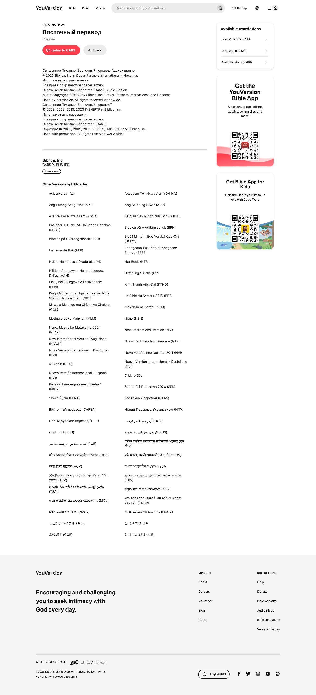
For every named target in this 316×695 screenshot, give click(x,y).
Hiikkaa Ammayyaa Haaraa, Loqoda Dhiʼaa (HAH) (76, 272)
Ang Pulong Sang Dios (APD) (71, 205)
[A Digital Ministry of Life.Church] (158, 660)
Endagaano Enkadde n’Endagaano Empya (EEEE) (151, 250)
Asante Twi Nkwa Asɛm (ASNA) (73, 216)
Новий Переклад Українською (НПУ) (154, 409)
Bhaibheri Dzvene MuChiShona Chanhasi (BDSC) (80, 227)
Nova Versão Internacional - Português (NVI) (79, 352)
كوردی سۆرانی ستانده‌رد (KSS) (146, 432)
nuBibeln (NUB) (60, 364)
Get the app (239, 8)
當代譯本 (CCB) (60, 535)
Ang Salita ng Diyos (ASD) (145, 205)
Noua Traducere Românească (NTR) (152, 341)
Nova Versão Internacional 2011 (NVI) (153, 353)
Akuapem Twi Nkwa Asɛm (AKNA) (151, 193)
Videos (100, 8)
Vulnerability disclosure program (56, 676)
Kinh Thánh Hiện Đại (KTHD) (146, 284)
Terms (102, 671)
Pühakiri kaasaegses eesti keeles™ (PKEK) (75, 386)
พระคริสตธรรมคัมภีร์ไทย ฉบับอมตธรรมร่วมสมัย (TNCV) (153, 500)
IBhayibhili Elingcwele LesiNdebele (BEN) (75, 284)
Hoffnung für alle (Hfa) (142, 273)
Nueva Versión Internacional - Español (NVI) (78, 375)
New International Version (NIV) (149, 330)
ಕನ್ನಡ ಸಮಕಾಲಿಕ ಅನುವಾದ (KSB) (147, 489)
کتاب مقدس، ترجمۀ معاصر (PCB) (72, 444)
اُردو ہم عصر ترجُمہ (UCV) (144, 421)
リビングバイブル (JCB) (67, 523)
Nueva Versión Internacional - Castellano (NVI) (156, 363)
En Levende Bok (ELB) (66, 250)
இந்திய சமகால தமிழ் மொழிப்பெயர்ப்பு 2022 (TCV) (78, 477)
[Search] (163, 8)
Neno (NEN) (134, 318)
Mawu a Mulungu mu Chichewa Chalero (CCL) (79, 307)
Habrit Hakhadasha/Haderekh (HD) (76, 262)
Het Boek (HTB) (137, 262)
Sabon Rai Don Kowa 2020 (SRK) (150, 387)
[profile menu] (272, 8)
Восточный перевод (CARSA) (72, 409)
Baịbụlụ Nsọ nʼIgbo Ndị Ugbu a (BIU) (153, 216)
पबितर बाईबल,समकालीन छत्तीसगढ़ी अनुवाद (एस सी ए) (154, 443)
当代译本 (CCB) (136, 523)
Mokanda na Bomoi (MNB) (145, 307)
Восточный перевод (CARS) (147, 398)
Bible (72, 8)
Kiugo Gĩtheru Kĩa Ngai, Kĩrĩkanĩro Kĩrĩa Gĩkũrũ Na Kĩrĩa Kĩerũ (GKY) (79, 295)
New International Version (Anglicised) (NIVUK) (78, 341)
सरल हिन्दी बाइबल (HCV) (65, 466)
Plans (85, 8)
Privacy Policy (86, 671)
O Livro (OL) (134, 375)
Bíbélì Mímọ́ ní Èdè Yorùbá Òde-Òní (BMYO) (152, 238)
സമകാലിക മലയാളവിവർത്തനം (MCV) (79, 500)
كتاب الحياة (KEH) (61, 432)
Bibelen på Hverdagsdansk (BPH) (150, 227)
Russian (48, 39)
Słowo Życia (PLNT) (64, 398)
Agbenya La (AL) (62, 193)
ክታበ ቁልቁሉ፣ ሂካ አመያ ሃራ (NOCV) (149, 512)
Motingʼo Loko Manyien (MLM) (72, 318)
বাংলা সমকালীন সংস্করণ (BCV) (146, 466)
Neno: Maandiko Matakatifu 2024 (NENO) (75, 329)
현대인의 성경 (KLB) (140, 535)
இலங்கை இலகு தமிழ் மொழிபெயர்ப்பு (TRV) (153, 477)
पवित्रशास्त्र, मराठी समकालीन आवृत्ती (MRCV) (153, 455)
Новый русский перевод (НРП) (74, 421)
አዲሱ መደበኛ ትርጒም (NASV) (69, 512)
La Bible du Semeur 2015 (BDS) (149, 296)
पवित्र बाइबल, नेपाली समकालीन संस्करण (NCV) (79, 455)
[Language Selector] (257, 8)
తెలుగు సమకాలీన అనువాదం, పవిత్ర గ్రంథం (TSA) (76, 489)
